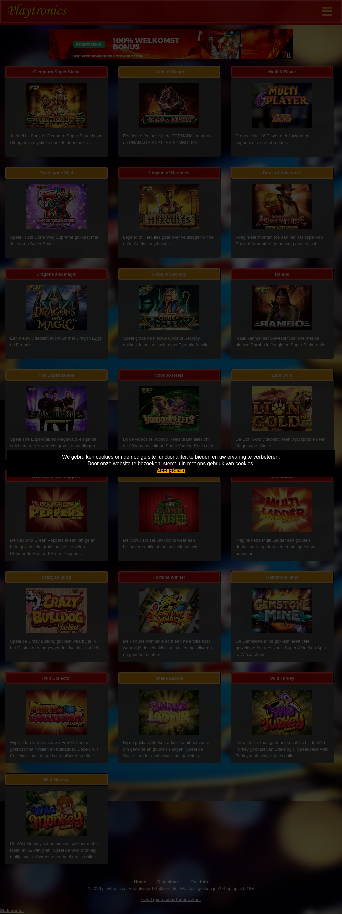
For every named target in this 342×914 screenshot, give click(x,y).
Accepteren (171, 470)
